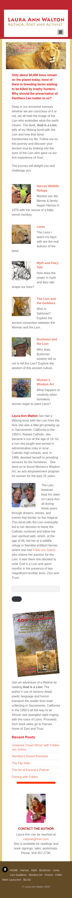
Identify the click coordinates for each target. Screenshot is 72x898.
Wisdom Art (36, 874)
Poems (49, 874)
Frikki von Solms (44, 550)
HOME (14, 870)
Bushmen (44, 870)
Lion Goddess (18, 874)
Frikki (58, 874)
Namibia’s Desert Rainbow (30, 756)
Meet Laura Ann (11, 879)
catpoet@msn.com (36, 839)
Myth (34, 870)
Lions (41, 226)
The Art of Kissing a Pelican (30, 770)
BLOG (27, 879)
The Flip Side (21, 763)
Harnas (24, 870)
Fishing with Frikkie (25, 776)
